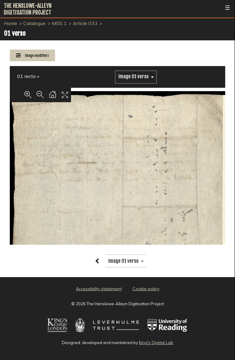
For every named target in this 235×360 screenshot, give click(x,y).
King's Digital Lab (156, 342)
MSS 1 (59, 23)
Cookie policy (145, 288)
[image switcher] (135, 76)
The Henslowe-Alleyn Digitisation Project (27, 9)
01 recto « (28, 76)
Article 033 (85, 23)
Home (10, 23)
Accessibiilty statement (99, 288)
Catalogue (34, 23)
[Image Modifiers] (32, 55)
